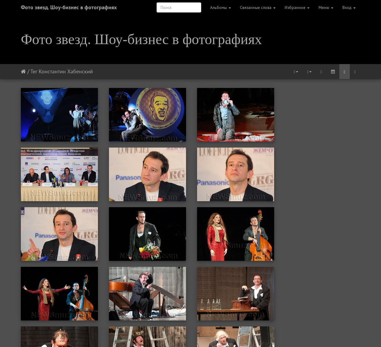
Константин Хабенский (66, 71)
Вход (349, 7)
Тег (33, 71)
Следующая (222, 334)
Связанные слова (258, 7)
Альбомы (220, 7)
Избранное (297, 7)
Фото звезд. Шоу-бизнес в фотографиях (69, 7)
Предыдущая (153, 334)
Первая (127, 334)
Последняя (251, 334)
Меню (325, 7)
